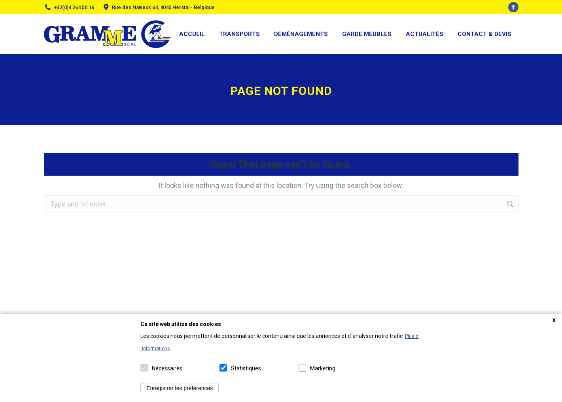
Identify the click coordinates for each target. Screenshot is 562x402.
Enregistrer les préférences (179, 388)
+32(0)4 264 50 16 (74, 7)
